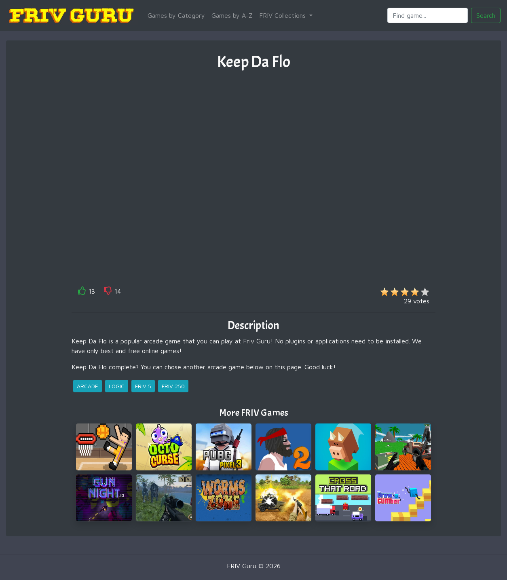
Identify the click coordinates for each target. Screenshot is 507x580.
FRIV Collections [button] (283, 15)
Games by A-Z (232, 15)
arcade (87, 386)
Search (485, 15)
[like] (82, 292)
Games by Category (176, 15)
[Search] (427, 15)
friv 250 (173, 386)
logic (117, 386)
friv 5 (143, 386)
